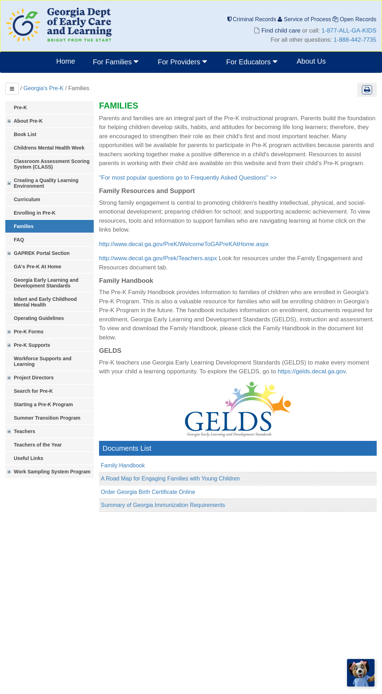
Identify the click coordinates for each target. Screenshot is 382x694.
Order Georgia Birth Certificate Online (148, 492)
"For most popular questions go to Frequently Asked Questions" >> (188, 177)
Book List (25, 134)
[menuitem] (116, 62)
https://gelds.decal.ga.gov (312, 371)
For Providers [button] (183, 61)
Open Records (354, 19)
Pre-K (20, 107)
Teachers (24, 431)
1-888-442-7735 (355, 39)
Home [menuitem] (65, 61)
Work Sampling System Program (52, 471)
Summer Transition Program (47, 418)
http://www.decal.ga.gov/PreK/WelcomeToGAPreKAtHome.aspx (184, 244)
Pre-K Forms (29, 331)
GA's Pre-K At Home (37, 266)
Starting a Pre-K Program (43, 404)
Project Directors (34, 377)
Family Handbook (123, 465)
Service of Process (305, 19)
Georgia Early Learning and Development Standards (46, 282)
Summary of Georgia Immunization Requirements (163, 505)
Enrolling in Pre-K (35, 213)
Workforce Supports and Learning (42, 361)
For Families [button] (116, 61)
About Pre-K (28, 121)
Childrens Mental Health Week (49, 148)
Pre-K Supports (32, 345)
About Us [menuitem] (311, 61)
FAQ (19, 240)
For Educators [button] (252, 61)
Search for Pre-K (33, 391)
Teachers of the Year (38, 445)
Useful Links (28, 458)
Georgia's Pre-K (43, 88)
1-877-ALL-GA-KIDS (349, 30)
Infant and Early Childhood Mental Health (45, 302)
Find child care (281, 30)
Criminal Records (252, 19)
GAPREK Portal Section (42, 253)
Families (24, 226)
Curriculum (27, 199)
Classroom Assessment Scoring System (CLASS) (51, 164)
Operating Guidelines (39, 318)
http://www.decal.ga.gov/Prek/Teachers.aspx (158, 258)
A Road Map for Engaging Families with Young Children (170, 479)
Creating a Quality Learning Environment (46, 183)
